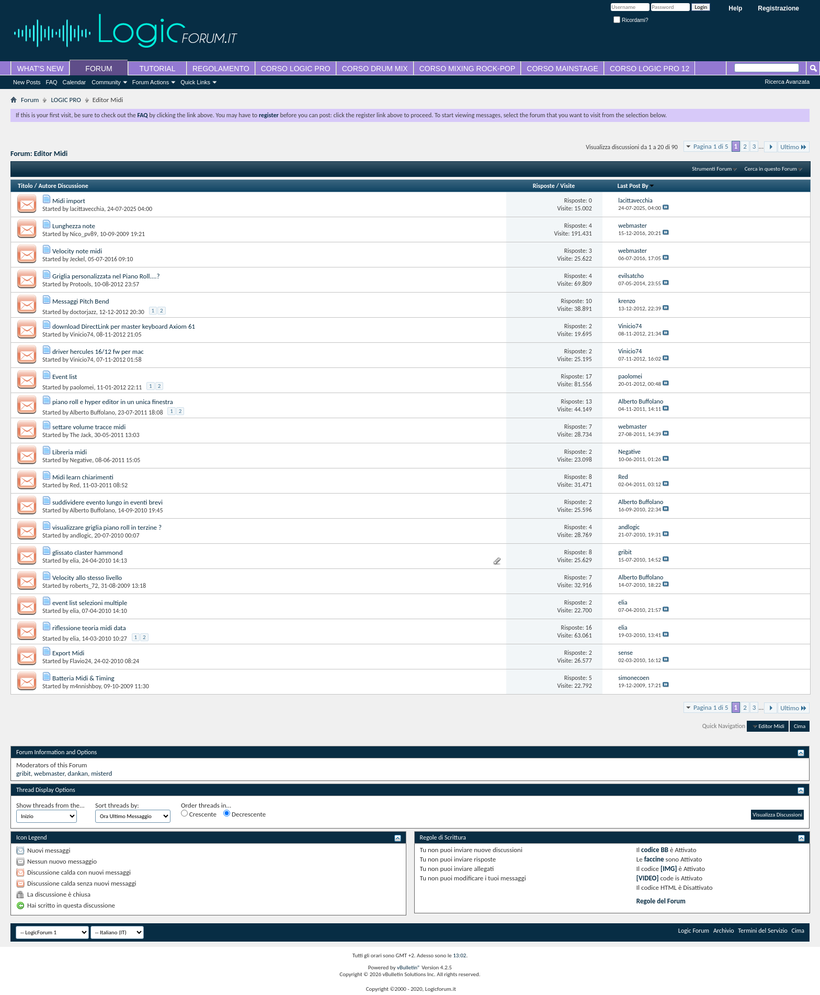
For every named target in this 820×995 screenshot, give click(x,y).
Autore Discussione (63, 185)
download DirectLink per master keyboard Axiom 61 (123, 326)
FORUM (98, 68)
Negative (81, 460)
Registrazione (778, 8)
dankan (77, 773)
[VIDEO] (647, 878)
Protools (81, 284)
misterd (101, 773)
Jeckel (77, 259)
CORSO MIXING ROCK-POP (467, 68)
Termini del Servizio (763, 930)
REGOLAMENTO (220, 68)
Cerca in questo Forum (771, 168)
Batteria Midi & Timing (83, 678)
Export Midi (68, 653)
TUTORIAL (158, 68)
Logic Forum (693, 930)
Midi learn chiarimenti (82, 477)
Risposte (544, 185)
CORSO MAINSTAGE (562, 68)
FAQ (52, 82)
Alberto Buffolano (92, 412)
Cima (799, 726)
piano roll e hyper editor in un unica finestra (112, 402)
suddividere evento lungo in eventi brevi (107, 502)
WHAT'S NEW (40, 68)
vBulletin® (408, 967)
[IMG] (668, 869)
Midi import (68, 201)
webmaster (49, 773)
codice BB (654, 850)
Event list (64, 377)
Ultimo (793, 147)
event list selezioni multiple (89, 603)
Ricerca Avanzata (787, 82)
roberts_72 (84, 585)
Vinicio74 (82, 334)
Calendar (74, 82)
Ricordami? (630, 20)
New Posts (27, 82)
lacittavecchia (87, 209)
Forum (30, 100)
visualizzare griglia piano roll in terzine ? (107, 527)
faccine (654, 859)
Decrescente (244, 814)
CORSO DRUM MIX (375, 68)
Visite (567, 185)
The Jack (81, 435)
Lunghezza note (73, 226)
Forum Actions (150, 82)
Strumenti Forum (712, 168)
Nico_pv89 (83, 234)
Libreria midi (69, 452)
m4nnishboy (85, 686)
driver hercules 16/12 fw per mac (98, 351)
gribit (23, 773)
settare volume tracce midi (89, 427)
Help (735, 8)
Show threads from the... (50, 805)
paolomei (82, 387)
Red (75, 485)
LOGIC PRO (66, 100)
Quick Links (195, 82)
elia (74, 560)
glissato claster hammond (87, 552)
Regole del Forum (661, 901)
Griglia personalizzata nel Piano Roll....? (106, 276)
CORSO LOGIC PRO (296, 68)
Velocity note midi (77, 251)
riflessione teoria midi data (89, 628)
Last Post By (636, 185)
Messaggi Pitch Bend (80, 301)
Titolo (25, 185)
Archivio (723, 930)
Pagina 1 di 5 (710, 146)
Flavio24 (80, 661)
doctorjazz (83, 312)
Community (106, 82)
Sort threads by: (117, 805)
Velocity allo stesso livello (87, 578)
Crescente (199, 814)
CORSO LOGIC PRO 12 (649, 68)
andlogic (81, 535)
